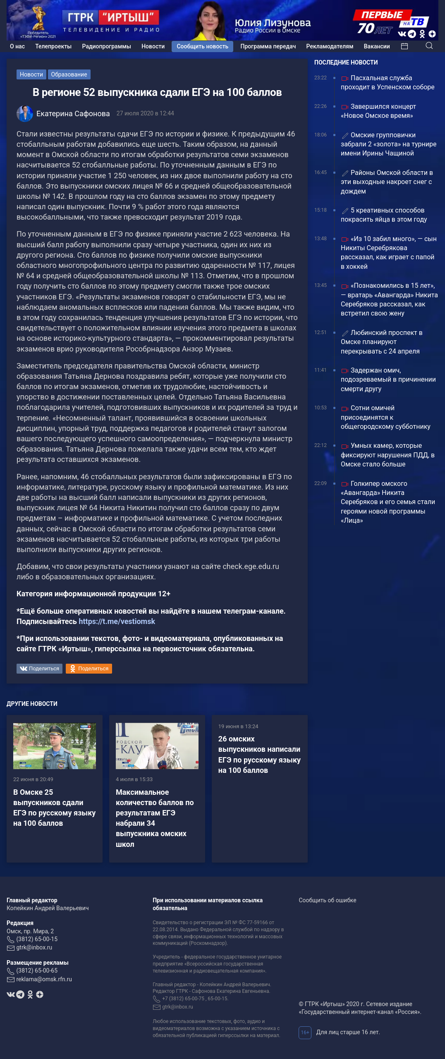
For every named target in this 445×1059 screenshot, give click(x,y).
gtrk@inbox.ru (34, 947)
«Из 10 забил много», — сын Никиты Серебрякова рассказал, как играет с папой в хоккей (389, 252)
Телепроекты (53, 46)
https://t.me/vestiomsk (117, 621)
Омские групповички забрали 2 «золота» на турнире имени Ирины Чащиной (388, 144)
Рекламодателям (330, 46)
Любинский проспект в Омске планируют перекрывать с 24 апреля (382, 342)
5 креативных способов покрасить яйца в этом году (384, 214)
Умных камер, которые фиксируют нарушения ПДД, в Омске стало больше (388, 455)
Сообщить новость (202, 46)
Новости (153, 46)
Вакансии (377, 46)
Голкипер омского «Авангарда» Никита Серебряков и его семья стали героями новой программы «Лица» (388, 502)
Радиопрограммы (106, 46)
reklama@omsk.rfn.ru (44, 979)
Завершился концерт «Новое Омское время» (378, 111)
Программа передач (268, 46)
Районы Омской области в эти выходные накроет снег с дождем (387, 182)
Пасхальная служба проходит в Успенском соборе (388, 82)
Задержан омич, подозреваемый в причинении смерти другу (388, 379)
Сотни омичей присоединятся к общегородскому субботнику (386, 417)
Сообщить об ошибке (327, 900)
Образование (69, 74)
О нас (17, 46)
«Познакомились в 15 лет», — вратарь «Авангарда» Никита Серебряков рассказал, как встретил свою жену (389, 299)
